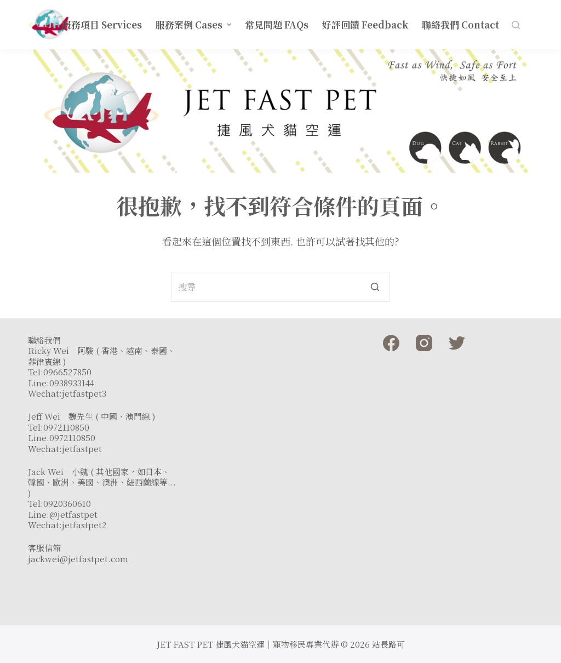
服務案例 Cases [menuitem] (195, 24)
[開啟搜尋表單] (516, 25)
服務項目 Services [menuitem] (102, 24)
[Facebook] (391, 343)
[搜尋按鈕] (375, 287)
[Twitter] (457, 343)
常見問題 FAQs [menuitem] (276, 24)
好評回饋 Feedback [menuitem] (365, 24)
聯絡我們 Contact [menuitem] (460, 24)
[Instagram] (424, 343)
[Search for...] (280, 287)
